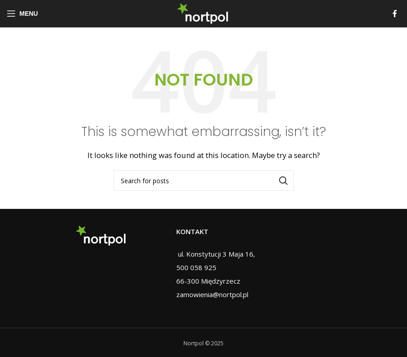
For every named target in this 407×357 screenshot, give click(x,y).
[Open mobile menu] (22, 14)
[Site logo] (203, 12)
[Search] (204, 180)
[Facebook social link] (394, 13)
